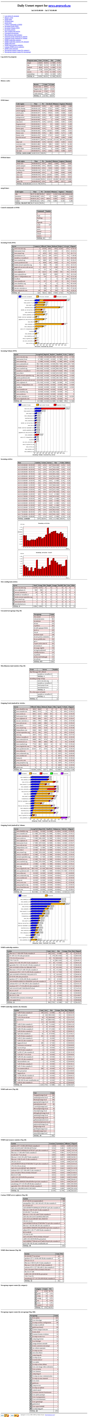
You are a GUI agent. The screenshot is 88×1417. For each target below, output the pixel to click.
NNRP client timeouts (11, 48)
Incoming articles (10, 30)
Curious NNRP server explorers (14, 47)
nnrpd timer (8, 23)
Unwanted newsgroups (12, 33)
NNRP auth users (10, 43)
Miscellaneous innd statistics (13, 35)
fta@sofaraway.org (50, 1414)
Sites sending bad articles (12, 31)
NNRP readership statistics (13, 40)
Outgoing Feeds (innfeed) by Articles (16, 36)
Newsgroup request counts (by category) (17, 50)
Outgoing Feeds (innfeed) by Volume (16, 38)
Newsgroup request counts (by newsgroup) (18, 52)
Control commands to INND (13, 24)
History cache (9, 17)
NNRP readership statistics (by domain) (17, 42)
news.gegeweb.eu (59, 5)
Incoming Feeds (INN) (12, 26)
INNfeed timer (9, 21)
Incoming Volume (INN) (12, 28)
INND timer (8, 19)
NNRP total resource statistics (14, 45)
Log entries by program (12, 16)
